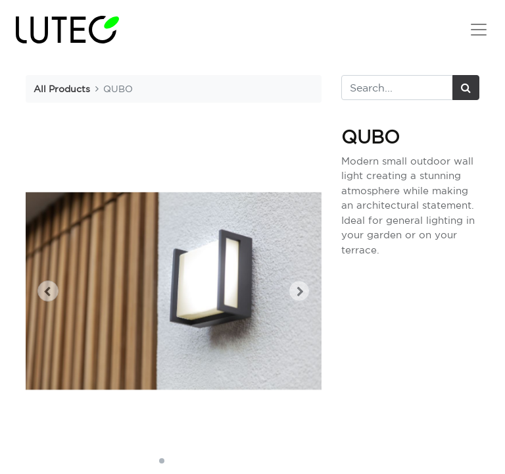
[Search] (465, 87)
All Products (62, 88)
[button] (48, 291)
